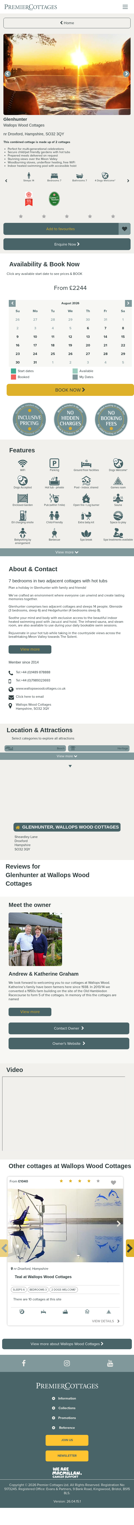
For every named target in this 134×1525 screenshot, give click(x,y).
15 (123, 337)
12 (70, 337)
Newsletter (67, 1456)
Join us (67, 1440)
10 (35, 337)
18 (53, 345)
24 (35, 354)
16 (17, 345)
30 (18, 362)
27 (88, 354)
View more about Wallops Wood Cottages (67, 1344)
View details (106, 1321)
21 (105, 345)
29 (123, 354)
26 (70, 354)
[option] (67, 74)
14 (105, 337)
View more (67, 552)
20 (88, 345)
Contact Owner (69, 1028)
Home (67, 23)
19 (70, 345)
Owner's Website (68, 1043)
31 (35, 362)
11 (52, 337)
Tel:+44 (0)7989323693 (33, 680)
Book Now (70, 390)
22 (123, 345)
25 (53, 354)
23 (18, 354)
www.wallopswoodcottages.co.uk (41, 688)
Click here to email (30, 697)
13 (88, 337)
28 (105, 354)
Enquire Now (67, 244)
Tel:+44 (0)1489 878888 (33, 672)
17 (35, 345)
